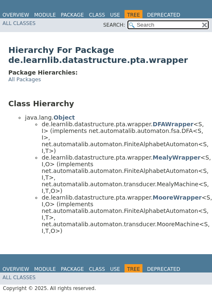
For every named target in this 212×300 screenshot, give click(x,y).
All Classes (18, 23)
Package (72, 15)
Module (45, 15)
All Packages (24, 79)
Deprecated (163, 15)
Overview (15, 15)
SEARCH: (114, 25)
